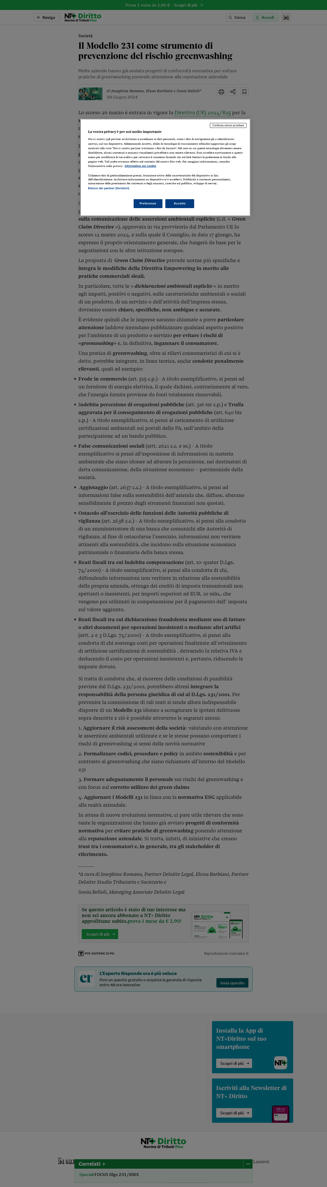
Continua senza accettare (228, 125)
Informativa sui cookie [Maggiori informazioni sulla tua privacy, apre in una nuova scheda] (140, 165)
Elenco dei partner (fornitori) (108, 188)
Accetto (180, 203)
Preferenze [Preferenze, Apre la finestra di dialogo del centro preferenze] (148, 203)
